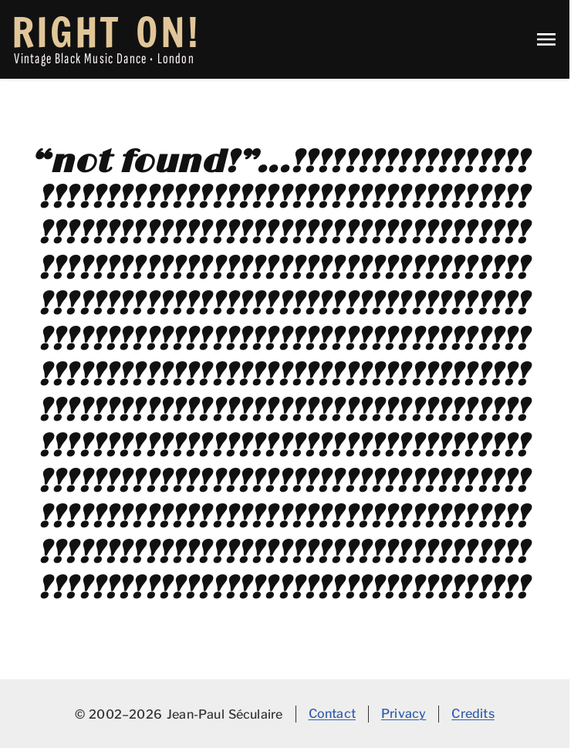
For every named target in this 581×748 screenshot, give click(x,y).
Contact (332, 713)
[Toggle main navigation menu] (546, 39)
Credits (472, 713)
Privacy (403, 713)
